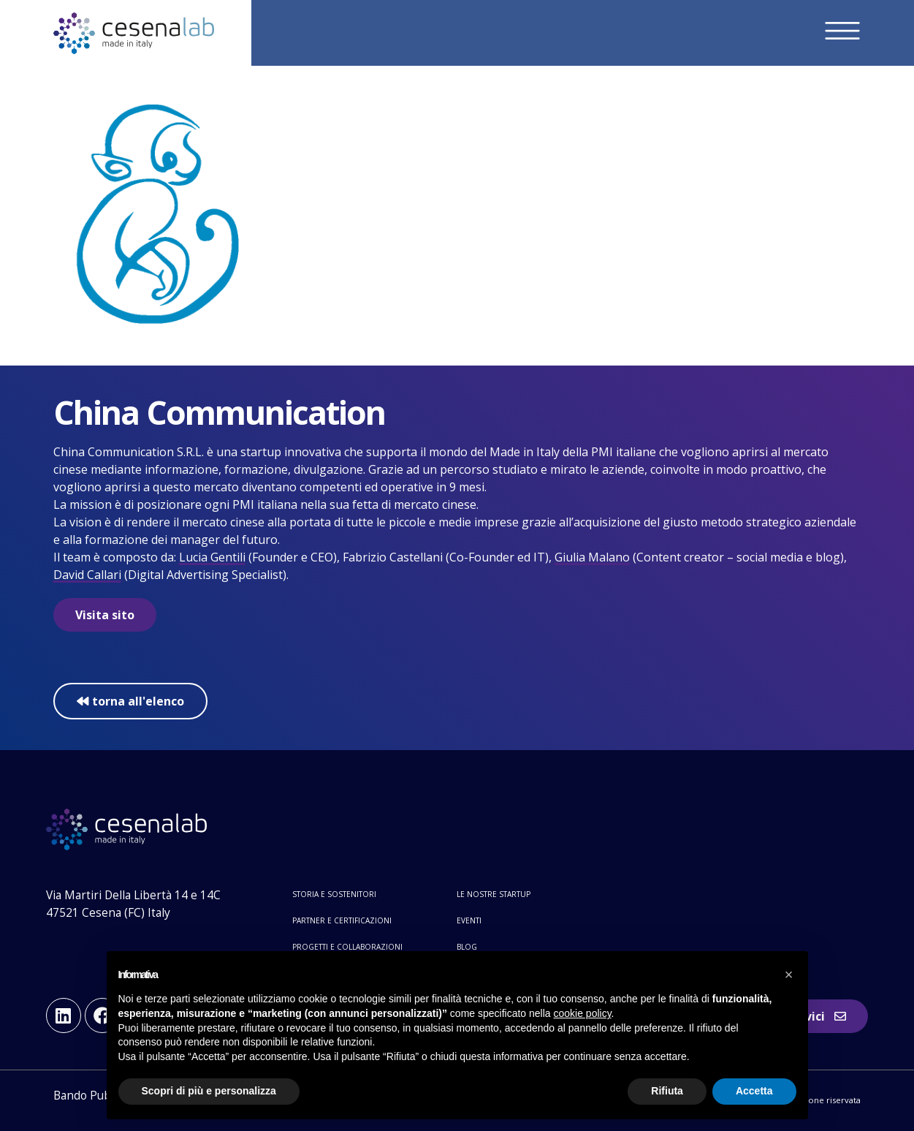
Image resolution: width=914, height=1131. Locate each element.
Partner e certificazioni (342, 920)
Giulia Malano (592, 557)
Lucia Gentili (212, 557)
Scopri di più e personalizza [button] (209, 1091)
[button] (789, 974)
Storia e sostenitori (334, 894)
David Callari (87, 575)
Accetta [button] (754, 1091)
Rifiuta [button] (667, 1091)
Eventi (469, 920)
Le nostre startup (493, 894)
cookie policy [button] (582, 1013)
